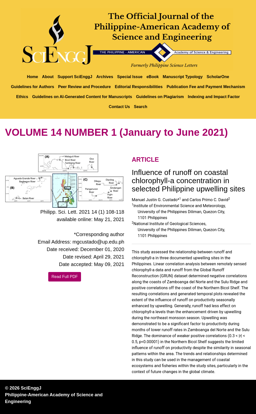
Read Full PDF (65, 277)
